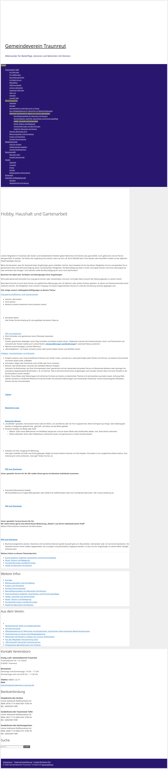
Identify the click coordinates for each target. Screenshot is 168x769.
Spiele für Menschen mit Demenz (25, 129)
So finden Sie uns (15, 80)
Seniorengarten (11, 100)
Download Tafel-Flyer (16, 90)
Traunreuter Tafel (12, 70)
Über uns (12, 93)
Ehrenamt (9, 175)
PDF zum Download (13, 333)
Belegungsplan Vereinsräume (19, 173)
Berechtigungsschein (16, 78)
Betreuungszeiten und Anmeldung (21, 134)
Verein (7, 160)
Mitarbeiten (13, 83)
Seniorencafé (10, 152)
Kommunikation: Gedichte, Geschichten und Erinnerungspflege (36, 119)
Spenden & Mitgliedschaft (15, 178)
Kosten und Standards (17, 137)
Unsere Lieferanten (16, 88)
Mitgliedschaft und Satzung (19, 183)
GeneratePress (47, 765)
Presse (11, 168)
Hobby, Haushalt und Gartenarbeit (26, 121)
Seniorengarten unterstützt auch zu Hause (24, 108)
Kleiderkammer (11, 142)
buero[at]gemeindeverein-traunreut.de (17, 685)
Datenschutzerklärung (23, 762)
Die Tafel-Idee (14, 72)
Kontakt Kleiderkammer (17, 150)
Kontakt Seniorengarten (17, 139)
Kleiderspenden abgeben (18, 147)
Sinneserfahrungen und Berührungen (27, 126)
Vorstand (12, 165)
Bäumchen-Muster (13, 421)
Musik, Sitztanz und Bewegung (24, 124)
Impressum (7, 762)
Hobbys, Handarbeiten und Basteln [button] (18, 353)
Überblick (12, 103)
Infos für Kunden (15, 144)
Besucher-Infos (14, 155)
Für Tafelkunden (15, 75)
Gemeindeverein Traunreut (35, 46)
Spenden (12, 96)
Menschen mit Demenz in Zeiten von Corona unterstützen (29, 114)
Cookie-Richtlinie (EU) (42, 762)
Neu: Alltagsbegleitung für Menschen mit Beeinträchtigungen (31, 111)
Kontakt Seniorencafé (17, 157)
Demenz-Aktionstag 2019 (18, 132)
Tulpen (8, 394)
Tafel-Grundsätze (15, 85)
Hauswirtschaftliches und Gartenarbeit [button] (19, 294)
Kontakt (12, 170)
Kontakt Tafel (14, 98)
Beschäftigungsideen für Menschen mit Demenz (31, 116)
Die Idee (12, 106)
